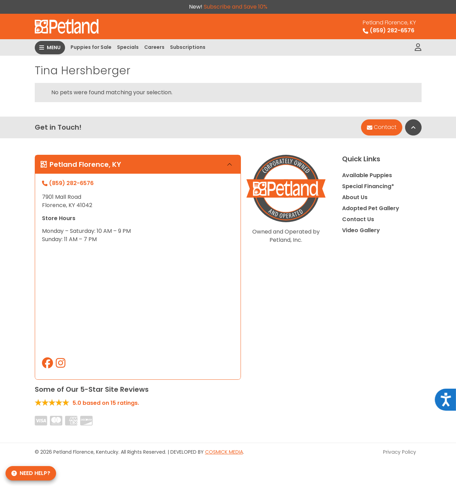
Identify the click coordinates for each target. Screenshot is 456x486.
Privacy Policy (399, 452)
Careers (154, 47)
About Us (355, 197)
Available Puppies (367, 175)
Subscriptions (187, 47)
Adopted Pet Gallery (370, 208)
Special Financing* (368, 186)
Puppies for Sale (91, 47)
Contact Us (358, 219)
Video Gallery (361, 230)
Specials (128, 47)
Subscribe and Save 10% (235, 7)
